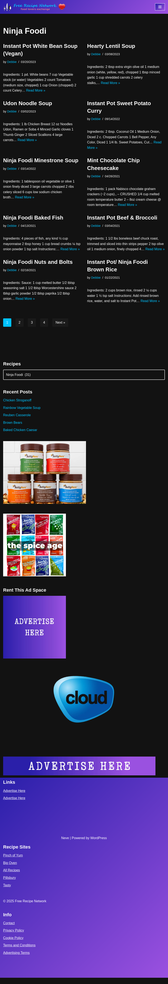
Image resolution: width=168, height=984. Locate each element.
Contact (9, 929)
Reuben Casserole (17, 421)
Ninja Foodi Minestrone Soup (40, 160)
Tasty (7, 891)
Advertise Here (14, 797)
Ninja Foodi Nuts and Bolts (38, 267)
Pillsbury (9, 884)
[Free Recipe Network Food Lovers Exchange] (34, 7)
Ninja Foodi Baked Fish (33, 218)
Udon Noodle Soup (27, 103)
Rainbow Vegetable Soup (22, 414)
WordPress (98, 844)
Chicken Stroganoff (17, 406)
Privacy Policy (13, 936)
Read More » (36, 90)
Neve (65, 844)
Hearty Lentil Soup (111, 46)
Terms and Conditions (19, 951)
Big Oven (10, 869)
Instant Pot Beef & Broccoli (122, 218)
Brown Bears (12, 428)
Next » (60, 328)
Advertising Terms (16, 959)
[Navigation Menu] (160, 6)
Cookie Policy (13, 944)
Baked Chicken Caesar (20, 436)
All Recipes (11, 876)
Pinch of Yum (13, 861)
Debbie (12, 62)
